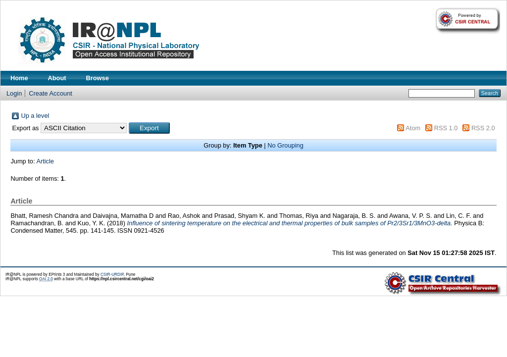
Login (14, 93)
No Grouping (285, 145)
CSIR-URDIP (112, 274)
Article (45, 161)
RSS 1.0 (446, 128)
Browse (97, 78)
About (57, 78)
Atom (413, 128)
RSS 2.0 (483, 128)
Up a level (35, 115)
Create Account (50, 93)
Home (19, 78)
